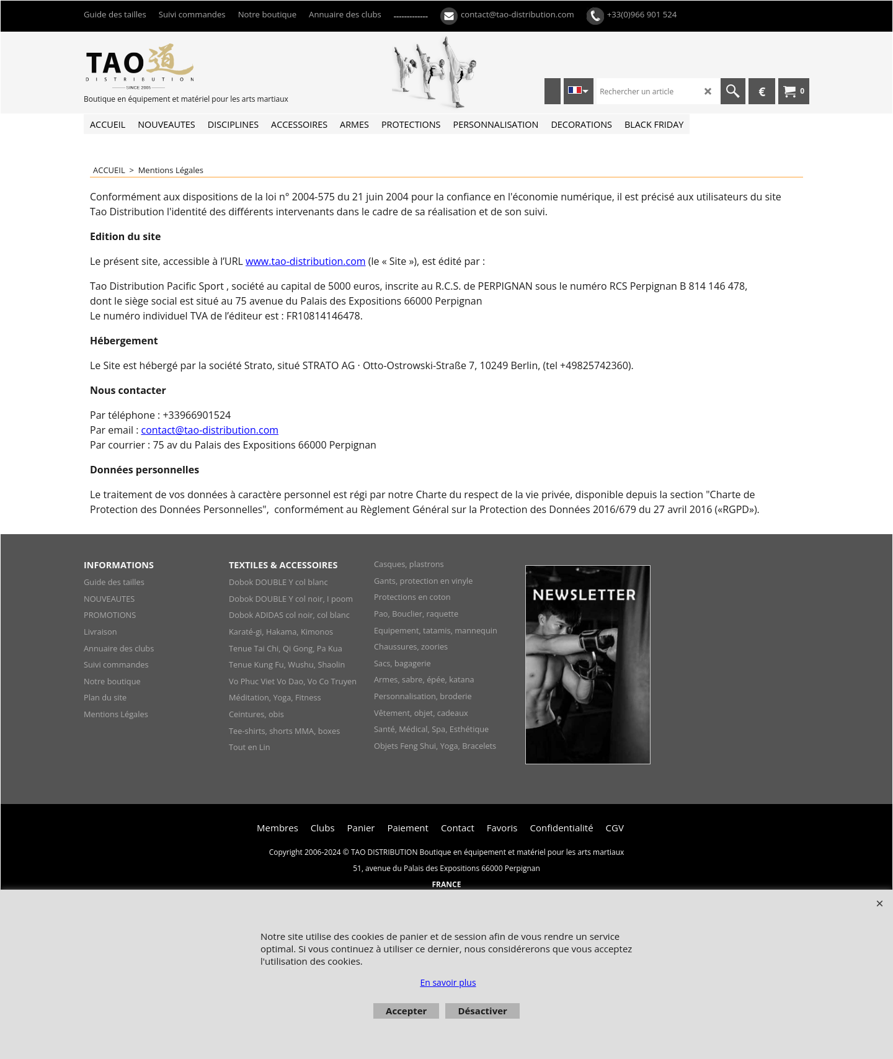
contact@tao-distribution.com (210, 430)
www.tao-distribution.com (306, 261)
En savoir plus (448, 982)
